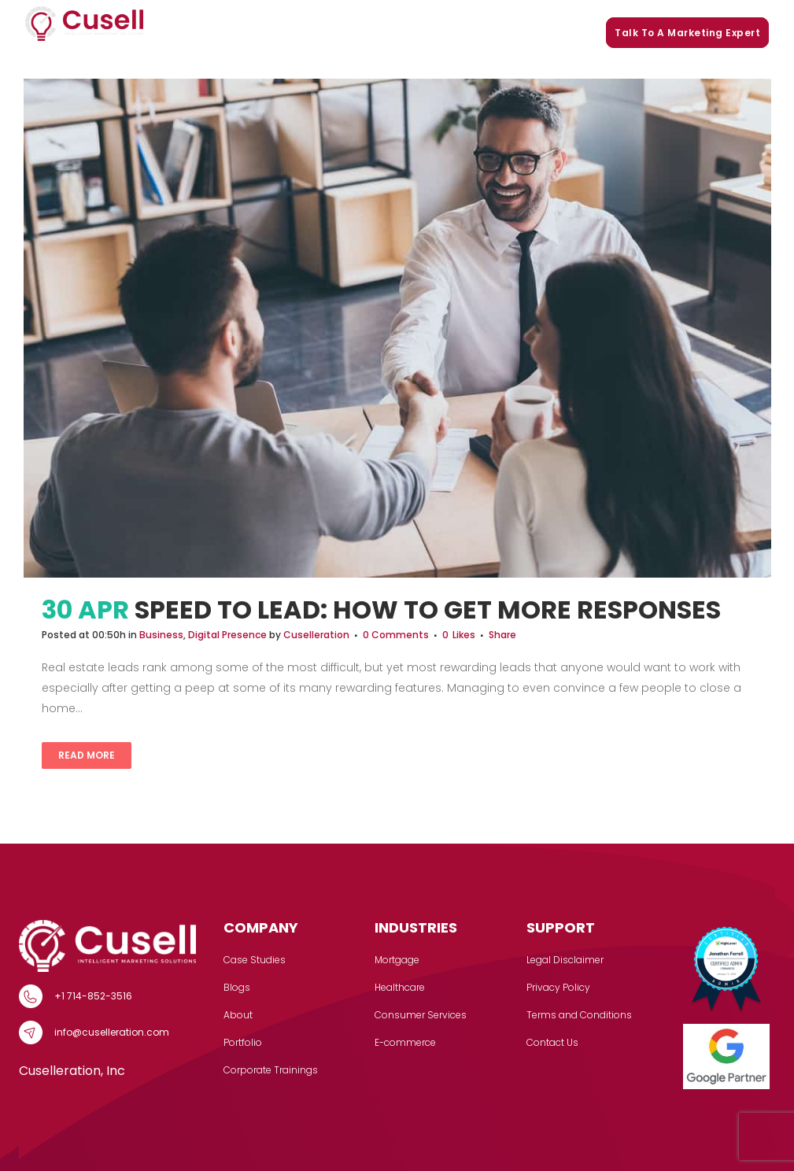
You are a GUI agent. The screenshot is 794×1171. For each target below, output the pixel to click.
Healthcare (400, 987)
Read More (86, 755)
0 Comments (396, 634)
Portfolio (418, 32)
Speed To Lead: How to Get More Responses (428, 609)
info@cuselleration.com (111, 1032)
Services (214, 33)
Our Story (360, 32)
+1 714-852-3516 (93, 996)
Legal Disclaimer (565, 959)
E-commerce (405, 1042)
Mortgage (397, 959)
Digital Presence (227, 634)
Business (161, 634)
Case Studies (290, 32)
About (238, 1014)
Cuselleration (316, 634)
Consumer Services (421, 1014)
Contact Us (552, 1042)
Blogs (467, 32)
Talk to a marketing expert (687, 32)
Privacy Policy (558, 987)
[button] (237, 33)
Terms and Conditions (579, 1014)
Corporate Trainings (545, 32)
